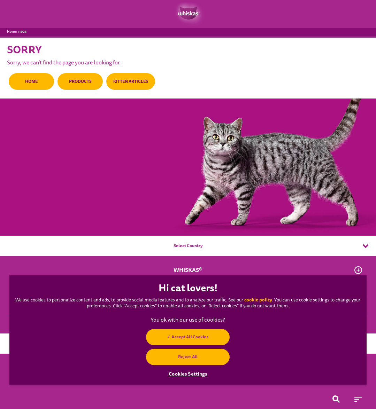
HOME (31, 81)
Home (12, 32)
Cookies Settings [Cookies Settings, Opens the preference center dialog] (188, 373)
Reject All (188, 357)
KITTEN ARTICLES (130, 81)
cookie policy (258, 300)
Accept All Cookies (190, 337)
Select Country (271, 246)
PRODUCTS (80, 81)
